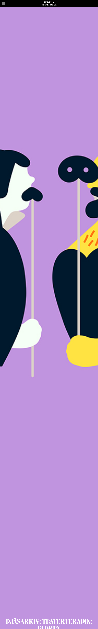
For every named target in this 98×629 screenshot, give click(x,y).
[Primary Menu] (3, 4)
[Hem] (49, 3)
